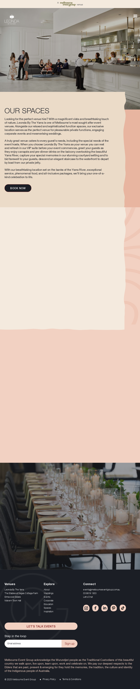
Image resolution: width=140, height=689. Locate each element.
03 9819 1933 (89, 593)
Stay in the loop (15, 636)
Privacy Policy (49, 679)
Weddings (48, 593)
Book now (18, 188)
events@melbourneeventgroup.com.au (101, 590)
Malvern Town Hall (13, 601)
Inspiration (48, 611)
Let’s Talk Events (41, 626)
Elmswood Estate (13, 597)
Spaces (47, 608)
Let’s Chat (88, 597)
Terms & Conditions (71, 679)
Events (47, 597)
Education (48, 604)
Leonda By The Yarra (14, 590)
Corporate (48, 601)
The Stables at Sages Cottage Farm (21, 593)
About (47, 590)
